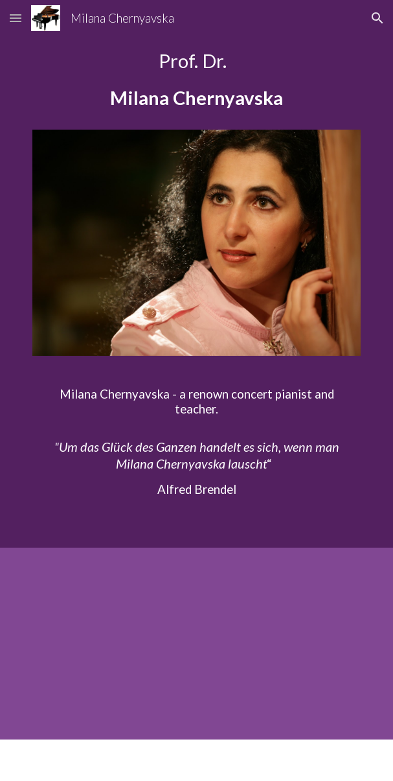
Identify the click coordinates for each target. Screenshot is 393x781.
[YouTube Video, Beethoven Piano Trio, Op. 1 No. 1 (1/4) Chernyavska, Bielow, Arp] (196, 643)
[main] (196, 85)
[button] (15, 18)
